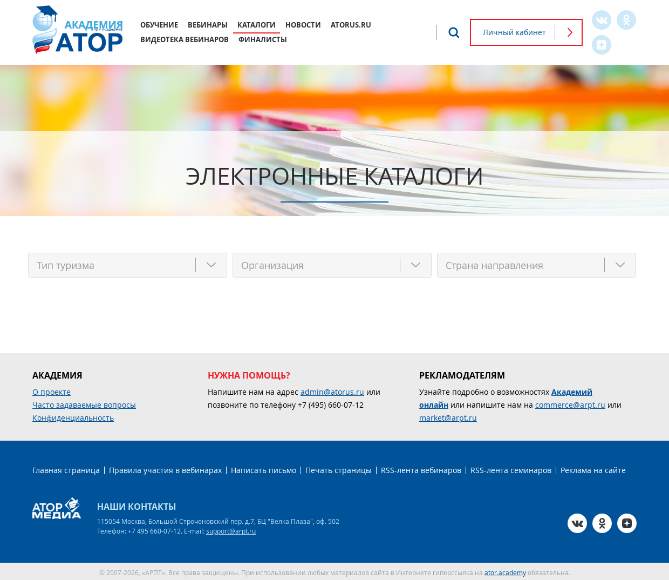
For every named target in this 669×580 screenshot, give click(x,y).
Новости (303, 25)
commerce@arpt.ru (570, 402)
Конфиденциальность (73, 415)
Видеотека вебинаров (184, 39)
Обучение (159, 25)
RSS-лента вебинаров (421, 468)
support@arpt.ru (231, 528)
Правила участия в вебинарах (165, 468)
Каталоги (256, 25)
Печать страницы (338, 468)
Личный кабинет (514, 32)
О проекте (51, 390)
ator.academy (505, 570)
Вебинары (208, 25)
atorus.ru (351, 25)
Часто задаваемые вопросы (84, 402)
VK (601, 20)
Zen (601, 45)
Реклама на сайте (593, 468)
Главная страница (66, 468)
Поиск (453, 32)
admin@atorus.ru (332, 390)
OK (626, 20)
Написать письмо (263, 468)
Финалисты (262, 39)
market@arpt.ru (448, 415)
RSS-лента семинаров (510, 468)
